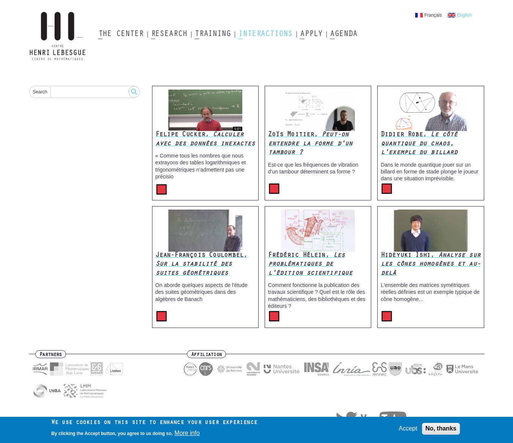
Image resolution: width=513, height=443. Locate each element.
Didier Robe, (419, 144)
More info (187, 435)
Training (213, 34)
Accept (408, 430)
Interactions (265, 34)
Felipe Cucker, (205, 139)
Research (169, 34)
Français (433, 15)
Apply (311, 34)
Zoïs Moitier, (310, 144)
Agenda (343, 34)
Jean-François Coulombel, (201, 264)
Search (40, 92)
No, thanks (441, 430)
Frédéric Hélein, (310, 264)
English (464, 15)
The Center (120, 34)
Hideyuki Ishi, (430, 264)
